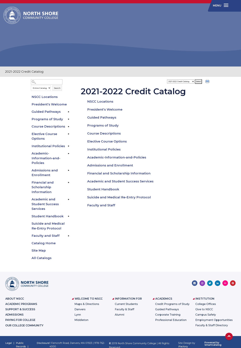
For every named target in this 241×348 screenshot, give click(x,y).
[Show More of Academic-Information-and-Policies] (68, 153)
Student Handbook (48, 216)
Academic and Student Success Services (45, 204)
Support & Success (20, 309)
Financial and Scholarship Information (43, 187)
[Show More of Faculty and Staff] (68, 235)
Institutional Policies (48, 146)
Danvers (80, 309)
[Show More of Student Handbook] (68, 216)
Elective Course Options (44, 136)
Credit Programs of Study (172, 304)
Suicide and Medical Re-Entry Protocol (48, 226)
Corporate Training (167, 314)
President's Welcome (49, 104)
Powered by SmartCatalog (212, 343)
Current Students (126, 304)
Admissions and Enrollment (45, 172)
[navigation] (220, 5)
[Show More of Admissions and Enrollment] (68, 170)
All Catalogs (41, 258)
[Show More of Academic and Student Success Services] (68, 199)
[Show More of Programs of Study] (68, 119)
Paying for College (20, 320)
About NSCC (14, 298)
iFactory (183, 346)
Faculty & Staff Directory (211, 325)
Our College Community (24, 325)
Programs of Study (47, 119)
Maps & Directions (86, 304)
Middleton (81, 320)
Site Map (39, 250)
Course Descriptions (48, 126)
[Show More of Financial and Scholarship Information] (68, 182)
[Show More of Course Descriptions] (68, 126)
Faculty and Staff (46, 236)
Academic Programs (21, 304)
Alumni (119, 314)
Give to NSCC (204, 309)
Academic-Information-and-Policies (46, 158)
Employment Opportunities (214, 320)
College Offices (205, 304)
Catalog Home (44, 243)
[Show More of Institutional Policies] (68, 146)
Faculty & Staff (124, 309)
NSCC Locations (45, 97)
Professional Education (171, 320)
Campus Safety (205, 314)
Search (57, 88)
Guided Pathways (46, 112)
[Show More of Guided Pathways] (68, 111)
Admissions (14, 314)
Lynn (77, 314)
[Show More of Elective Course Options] (68, 134)
